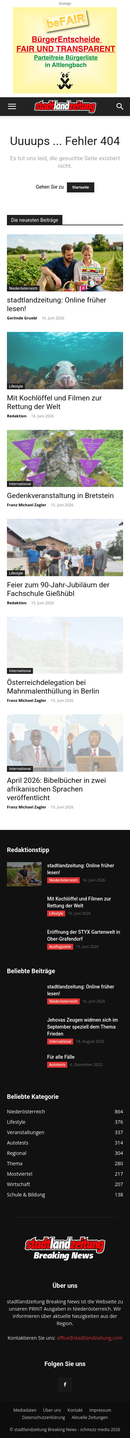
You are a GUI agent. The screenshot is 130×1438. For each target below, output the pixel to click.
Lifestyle (16, 386)
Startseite (80, 187)
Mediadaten (24, 1410)
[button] (12, 106)
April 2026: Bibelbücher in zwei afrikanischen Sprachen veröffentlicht (56, 789)
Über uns (52, 1410)
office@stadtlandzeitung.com (89, 1338)
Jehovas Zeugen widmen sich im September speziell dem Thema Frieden (82, 1027)
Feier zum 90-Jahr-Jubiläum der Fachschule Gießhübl (58, 589)
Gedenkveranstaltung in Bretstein (60, 495)
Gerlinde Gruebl (22, 317)
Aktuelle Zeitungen (90, 1417)
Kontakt (75, 1410)
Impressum (100, 1410)
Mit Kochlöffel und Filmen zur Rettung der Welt (54, 402)
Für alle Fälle (61, 1057)
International (20, 483)
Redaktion (16, 415)
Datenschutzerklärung (43, 1417)
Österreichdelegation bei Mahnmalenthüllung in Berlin (53, 686)
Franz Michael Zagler (26, 504)
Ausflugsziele (60, 946)
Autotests (57, 1064)
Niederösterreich (23, 288)
